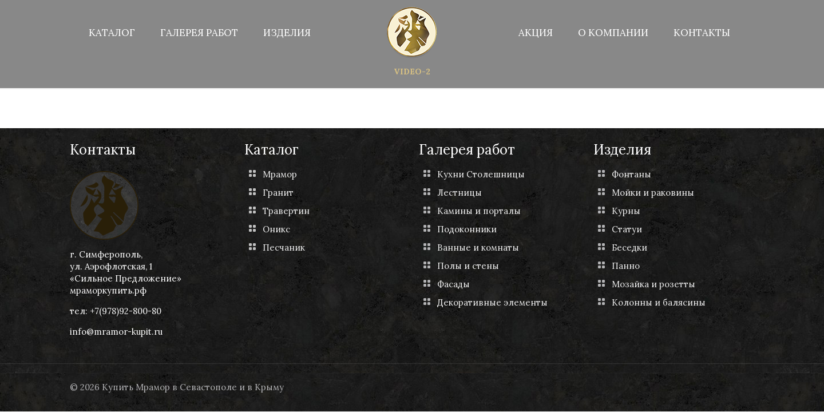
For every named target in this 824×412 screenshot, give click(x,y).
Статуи (627, 229)
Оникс (276, 229)
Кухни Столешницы (481, 174)
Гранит (278, 192)
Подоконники (467, 229)
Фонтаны (631, 174)
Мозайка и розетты (653, 284)
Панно (626, 265)
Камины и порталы (479, 210)
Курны (626, 210)
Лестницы (459, 192)
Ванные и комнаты (478, 247)
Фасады (453, 284)
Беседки (629, 247)
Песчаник (284, 247)
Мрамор (280, 174)
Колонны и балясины (659, 302)
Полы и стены (468, 265)
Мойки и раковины (653, 192)
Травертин (286, 210)
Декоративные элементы (492, 302)
